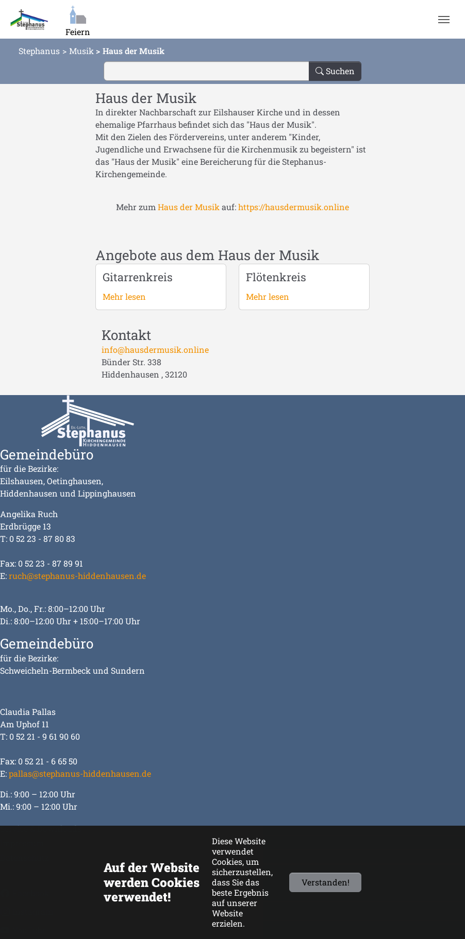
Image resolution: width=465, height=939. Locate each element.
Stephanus (39, 50)
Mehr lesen (124, 296)
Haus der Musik (189, 206)
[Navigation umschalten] (444, 19)
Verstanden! (326, 882)
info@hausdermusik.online (155, 349)
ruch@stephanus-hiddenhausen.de (77, 575)
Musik (81, 50)
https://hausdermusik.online (293, 206)
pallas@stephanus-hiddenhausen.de (80, 773)
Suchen (335, 70)
